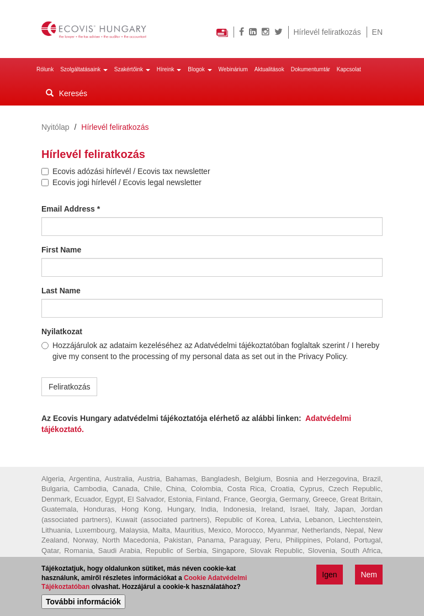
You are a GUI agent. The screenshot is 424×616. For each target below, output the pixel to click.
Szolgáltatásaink (84, 69)
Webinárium (233, 69)
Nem (369, 575)
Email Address (70, 208)
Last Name (61, 290)
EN (377, 32)
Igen (329, 575)
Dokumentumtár (310, 69)
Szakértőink (132, 69)
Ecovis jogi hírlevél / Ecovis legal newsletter (121, 182)
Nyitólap (55, 127)
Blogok (199, 69)
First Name (61, 249)
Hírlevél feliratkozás (327, 32)
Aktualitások (269, 69)
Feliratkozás (69, 386)
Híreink (169, 69)
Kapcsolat (349, 69)
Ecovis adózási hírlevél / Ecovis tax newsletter (125, 171)
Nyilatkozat (61, 331)
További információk (83, 603)
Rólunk (45, 69)
